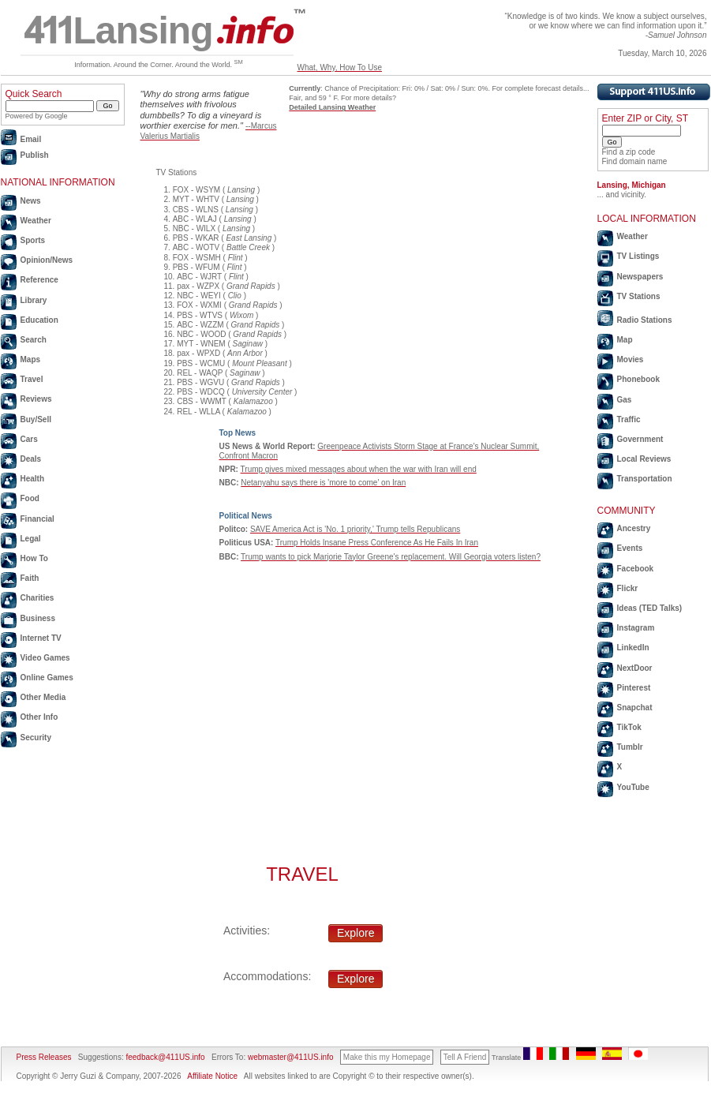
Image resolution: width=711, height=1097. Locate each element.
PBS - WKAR (196, 238)
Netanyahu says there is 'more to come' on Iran (323, 482)
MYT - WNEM (201, 343)
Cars (29, 439)
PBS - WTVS (200, 315)
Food (30, 498)
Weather (36, 220)
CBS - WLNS (196, 209)
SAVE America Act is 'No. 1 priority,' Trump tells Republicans (355, 529)
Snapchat (635, 707)
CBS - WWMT (201, 401)
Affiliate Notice (212, 1076)
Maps (31, 359)
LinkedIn (633, 647)
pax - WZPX (198, 286)
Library (34, 300)
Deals (31, 459)
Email (31, 139)
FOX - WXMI (199, 305)
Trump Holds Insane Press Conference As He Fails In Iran (376, 542)
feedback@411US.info (164, 1057)
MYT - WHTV (196, 199)
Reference (39, 279)
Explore (355, 933)
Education (39, 320)
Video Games (45, 657)
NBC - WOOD (201, 334)
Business (38, 618)
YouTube (633, 787)
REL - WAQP (200, 373)
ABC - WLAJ (195, 219)
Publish (35, 155)
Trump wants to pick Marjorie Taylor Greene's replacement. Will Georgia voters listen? (391, 556)
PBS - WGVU (200, 382)
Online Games (47, 677)
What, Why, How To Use (339, 67)
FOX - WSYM (197, 189)
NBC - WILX (194, 228)
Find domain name (635, 161)
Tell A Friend (464, 1057)
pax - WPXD (198, 353)
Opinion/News (47, 260)
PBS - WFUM (196, 267)
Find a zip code (629, 152)
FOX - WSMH (197, 257)
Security (36, 737)
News (31, 201)
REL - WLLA (198, 411)
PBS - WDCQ (201, 392)
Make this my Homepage (387, 1057)
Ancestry (634, 528)
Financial (37, 519)
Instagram (636, 627)
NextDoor (635, 668)
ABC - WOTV (196, 247)
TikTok (629, 727)
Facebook (635, 568)
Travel (32, 379)
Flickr (627, 588)
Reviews (36, 399)
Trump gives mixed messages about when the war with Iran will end (359, 469)
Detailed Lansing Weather (332, 107)
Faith (30, 578)
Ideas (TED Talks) (650, 608)
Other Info (39, 717)
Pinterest (634, 687)
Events (630, 548)
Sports (33, 240)
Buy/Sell (36, 419)
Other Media (43, 697)
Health (33, 478)
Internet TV (41, 638)
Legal (31, 538)
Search (34, 339)
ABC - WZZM (200, 324)
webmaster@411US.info (291, 1057)
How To (34, 558)
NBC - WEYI (199, 295)
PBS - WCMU (201, 363)
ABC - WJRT (199, 276)
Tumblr (630, 747)
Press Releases (44, 1057)
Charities (37, 597)
